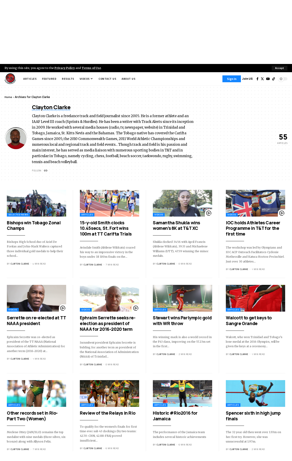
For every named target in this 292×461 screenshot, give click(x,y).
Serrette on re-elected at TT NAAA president (36, 321)
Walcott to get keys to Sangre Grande (248, 321)
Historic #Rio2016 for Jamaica (175, 416)
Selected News (18, 215)
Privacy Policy (65, 68)
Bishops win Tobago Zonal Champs (33, 226)
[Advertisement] (146, 32)
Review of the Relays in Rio (107, 413)
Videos (158, 215)
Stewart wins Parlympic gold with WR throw (182, 321)
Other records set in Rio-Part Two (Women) (32, 416)
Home (8, 97)
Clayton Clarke (19, 264)
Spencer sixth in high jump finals (253, 416)
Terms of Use (93, 68)
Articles (87, 215)
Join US (247, 79)
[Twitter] (262, 78)
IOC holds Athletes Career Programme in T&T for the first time (253, 228)
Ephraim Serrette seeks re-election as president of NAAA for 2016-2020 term (108, 323)
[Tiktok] (273, 78)
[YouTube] (268, 78)
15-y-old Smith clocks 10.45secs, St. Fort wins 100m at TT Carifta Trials (106, 228)
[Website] (46, 171)
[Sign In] (231, 78)
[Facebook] (257, 78)
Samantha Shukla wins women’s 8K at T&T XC (176, 226)
